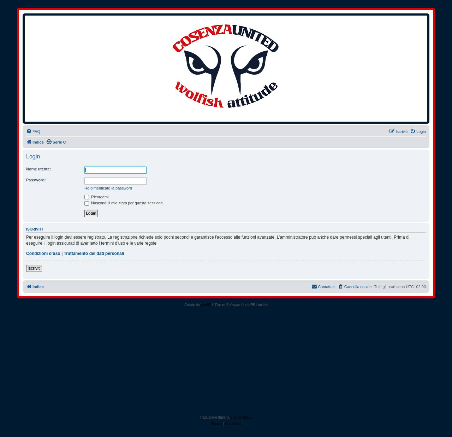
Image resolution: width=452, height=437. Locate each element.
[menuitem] (33, 131)
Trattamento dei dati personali (94, 253)
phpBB (206, 305)
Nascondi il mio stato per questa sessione (123, 203)
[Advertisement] (226, 361)
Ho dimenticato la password (108, 188)
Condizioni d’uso (43, 253)
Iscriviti (34, 268)
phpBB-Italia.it (241, 417)
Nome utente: (38, 169)
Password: (36, 180)
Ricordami (96, 197)
